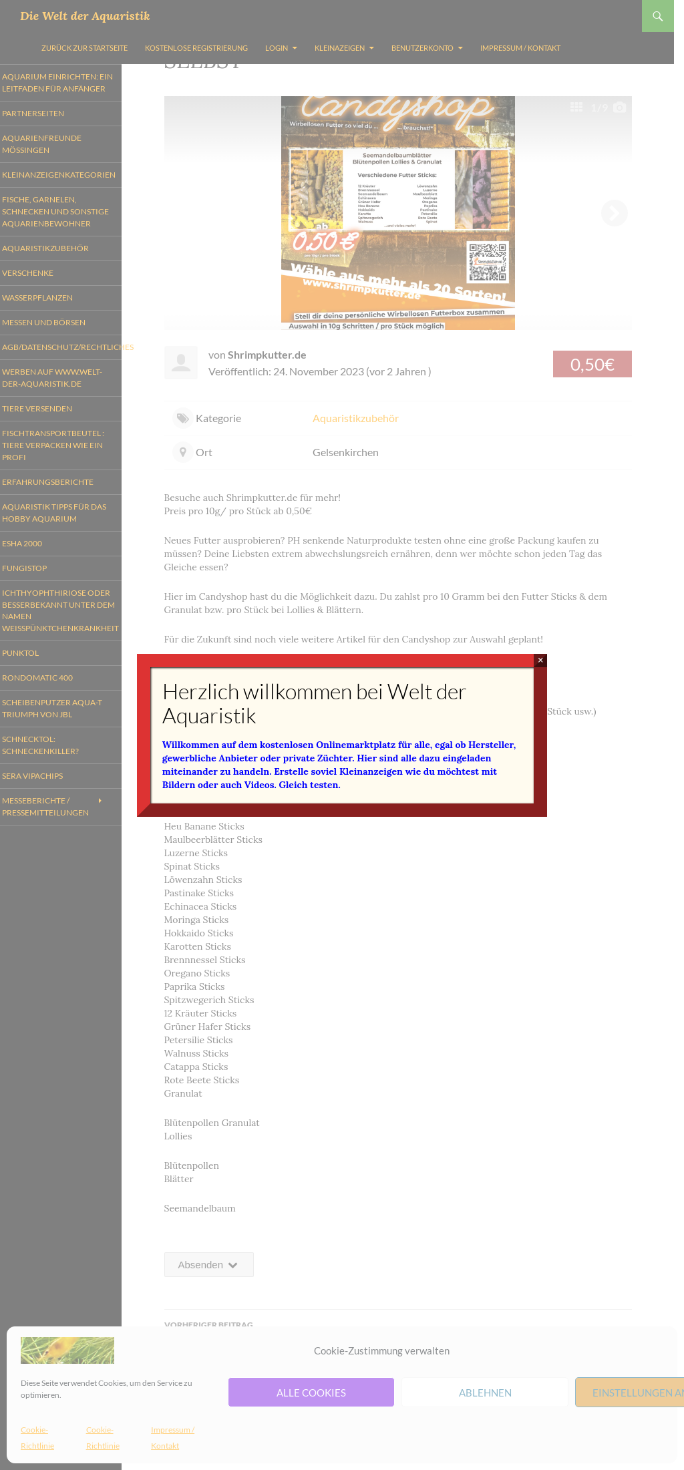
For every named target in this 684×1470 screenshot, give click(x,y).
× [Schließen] (541, 660)
